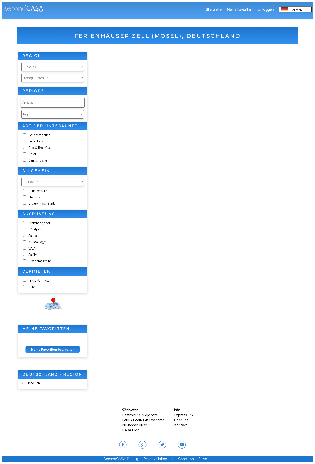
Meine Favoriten (239, 9)
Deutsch (291, 9)
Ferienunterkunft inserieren (143, 420)
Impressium (183, 415)
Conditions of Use (192, 459)
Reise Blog (131, 430)
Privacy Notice (155, 459)
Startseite (213, 9)
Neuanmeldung (134, 425)
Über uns (181, 420)
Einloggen (265, 9)
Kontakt (180, 425)
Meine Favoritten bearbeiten (52, 349)
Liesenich (33, 383)
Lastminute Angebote (140, 415)
